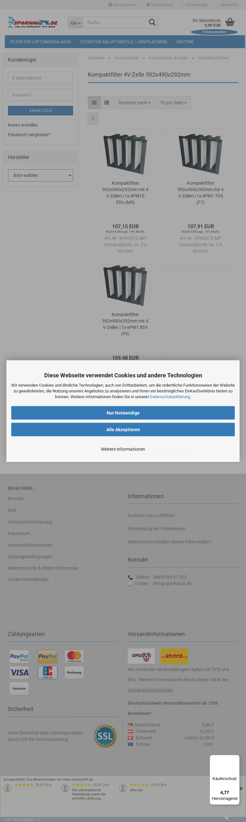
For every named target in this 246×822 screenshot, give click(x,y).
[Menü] (236, 759)
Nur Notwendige (123, 412)
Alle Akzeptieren (123, 429)
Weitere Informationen (123, 448)
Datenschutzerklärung (170, 396)
